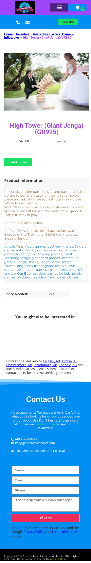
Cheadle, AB (68, 365)
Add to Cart (18, 162)
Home (8, 34)
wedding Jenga (45, 277)
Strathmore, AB (45, 365)
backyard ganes (60, 246)
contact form (45, 424)
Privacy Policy (33, 531)
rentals (9, 246)
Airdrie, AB (69, 361)
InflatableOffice (58, 559)
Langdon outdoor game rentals (40, 266)
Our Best (24, 273)
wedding (24, 277)
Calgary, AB (51, 361)
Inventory (23, 34)
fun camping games (46, 254)
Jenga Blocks (27, 262)
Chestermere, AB (19, 365)
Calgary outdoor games (43, 250)
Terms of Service (64, 531)
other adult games (32, 270)
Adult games (35, 246)
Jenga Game (50, 262)
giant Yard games (46, 258)
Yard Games (69, 277)
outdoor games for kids (52, 273)
